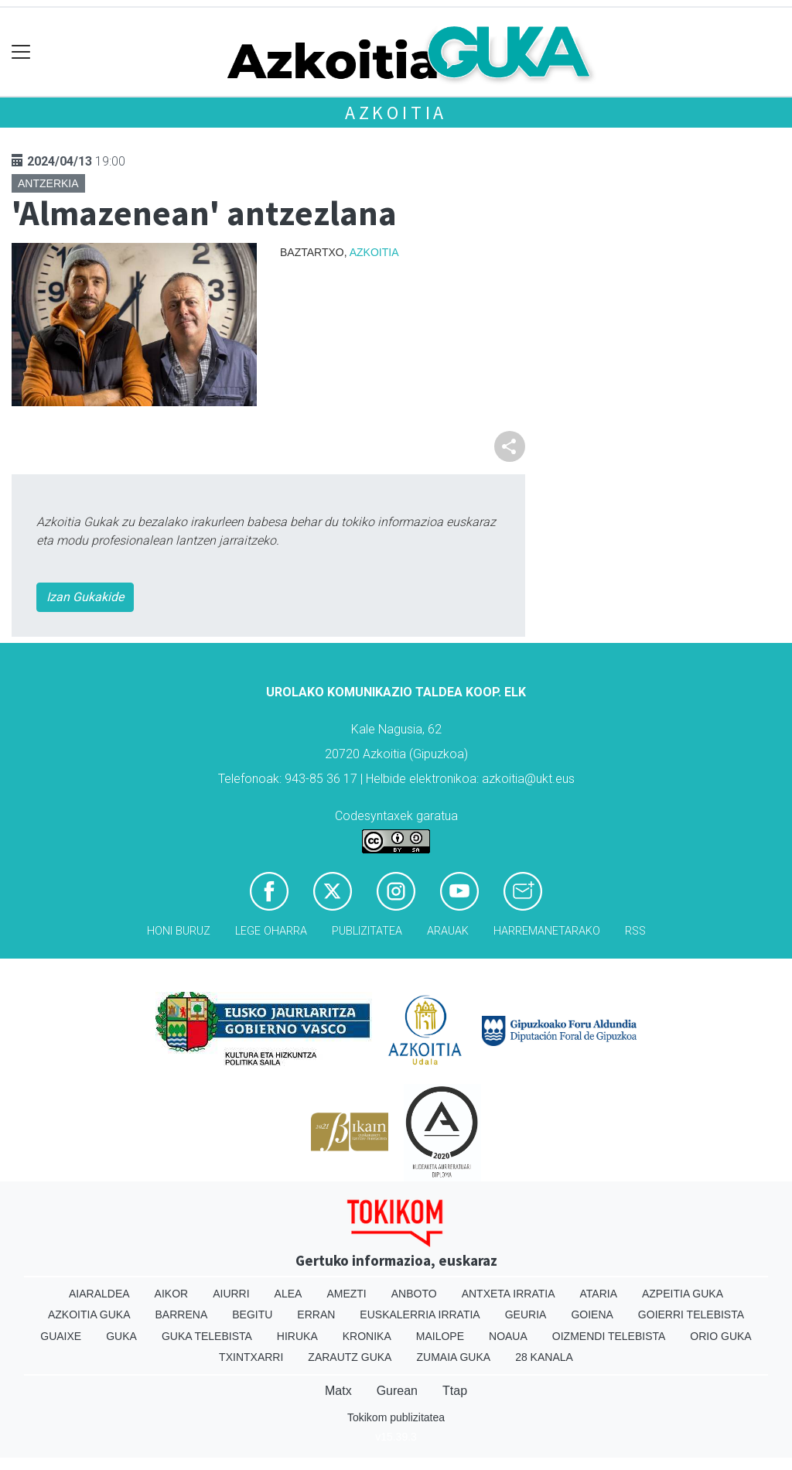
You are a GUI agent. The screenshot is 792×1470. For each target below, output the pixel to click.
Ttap (454, 1390)
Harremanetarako (546, 931)
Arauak (448, 931)
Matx (338, 1390)
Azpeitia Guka (682, 1293)
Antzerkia (48, 183)
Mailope (440, 1336)
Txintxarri (251, 1357)
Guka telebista (207, 1336)
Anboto (414, 1293)
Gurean (397, 1390)
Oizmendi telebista (609, 1336)
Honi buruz (178, 931)
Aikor (172, 1293)
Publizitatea (367, 931)
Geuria (526, 1314)
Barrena (181, 1314)
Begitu (252, 1314)
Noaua (508, 1336)
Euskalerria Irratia (420, 1314)
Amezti (346, 1293)
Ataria (598, 1293)
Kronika (367, 1336)
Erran (316, 1314)
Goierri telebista (691, 1314)
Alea (288, 1293)
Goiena (592, 1314)
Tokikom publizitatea (396, 1417)
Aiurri (231, 1293)
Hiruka (297, 1336)
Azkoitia (396, 113)
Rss (635, 931)
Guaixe (60, 1336)
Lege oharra (271, 931)
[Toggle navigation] (21, 52)
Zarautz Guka (349, 1357)
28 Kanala (544, 1357)
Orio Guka (720, 1336)
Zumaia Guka (453, 1357)
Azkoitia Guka (89, 1314)
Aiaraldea (99, 1293)
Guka (121, 1336)
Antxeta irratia (508, 1293)
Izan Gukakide (85, 597)
